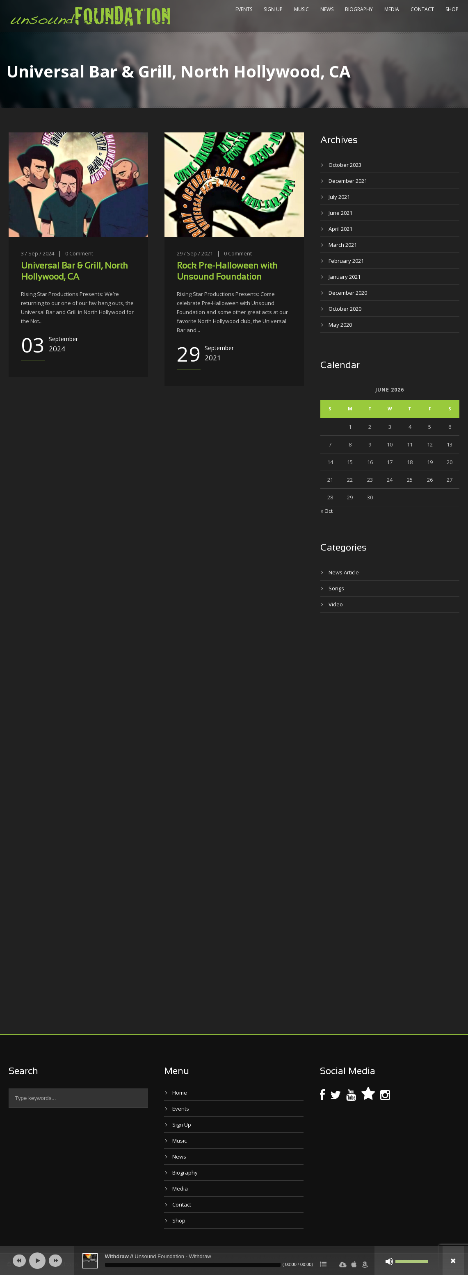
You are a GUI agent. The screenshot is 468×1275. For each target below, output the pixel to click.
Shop (452, 9)
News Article (344, 572)
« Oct (326, 511)
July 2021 (339, 196)
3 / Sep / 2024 (37, 253)
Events (243, 9)
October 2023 (345, 164)
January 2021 (345, 276)
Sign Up (273, 9)
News (326, 9)
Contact (422, 9)
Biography (359, 9)
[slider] (193, 1265)
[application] (234, 1260)
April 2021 (340, 228)
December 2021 (348, 180)
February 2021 (346, 260)
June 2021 (340, 212)
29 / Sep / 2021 (195, 253)
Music (301, 9)
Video (336, 604)
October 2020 (345, 308)
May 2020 (340, 324)
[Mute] (389, 1261)
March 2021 (343, 244)
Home (179, 1092)
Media (391, 9)
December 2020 (348, 292)
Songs (336, 588)
